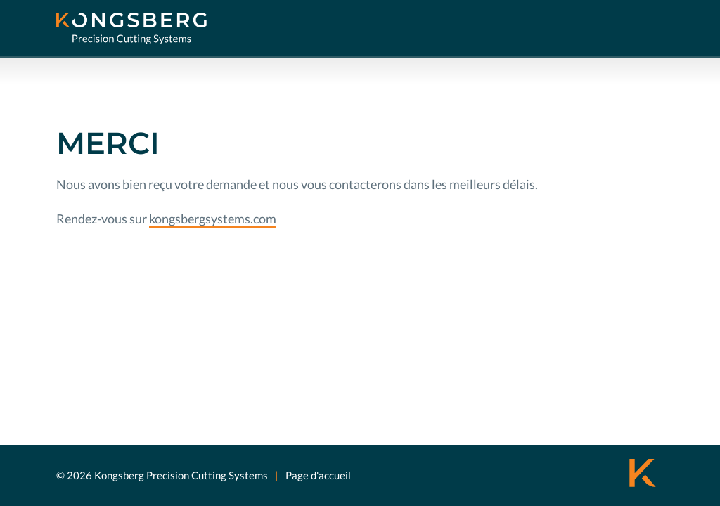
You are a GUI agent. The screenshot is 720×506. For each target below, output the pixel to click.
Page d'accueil (318, 475)
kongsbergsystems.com (212, 218)
